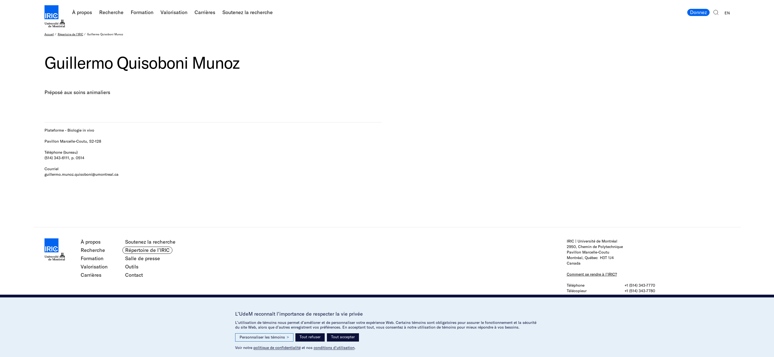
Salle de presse (142, 258)
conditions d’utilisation (334, 347)
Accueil (49, 34)
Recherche (111, 12)
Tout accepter (343, 336)
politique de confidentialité (277, 347)
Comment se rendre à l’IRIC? (592, 274)
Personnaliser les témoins (264, 337)
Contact (134, 275)
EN (727, 12)
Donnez (698, 12)
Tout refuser (310, 336)
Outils (131, 266)
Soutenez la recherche (247, 12)
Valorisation (174, 12)
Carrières (205, 12)
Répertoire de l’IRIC (70, 34)
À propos (82, 12)
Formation (142, 12)
